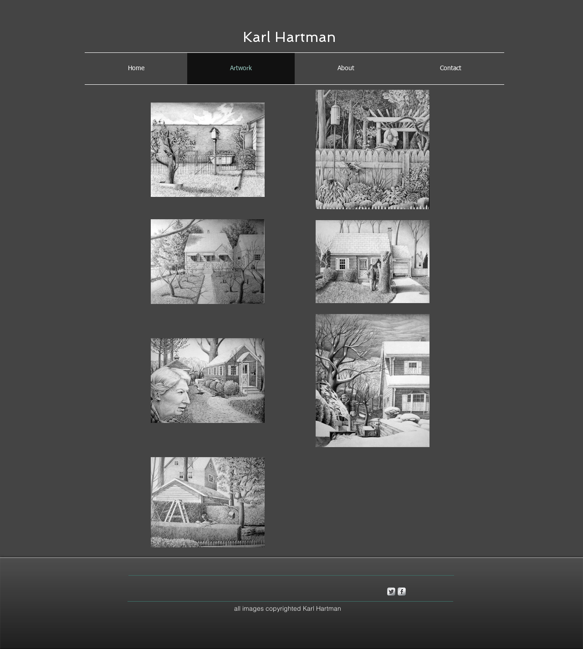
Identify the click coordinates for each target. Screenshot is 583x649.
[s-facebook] (402, 591)
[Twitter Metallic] (391, 591)
